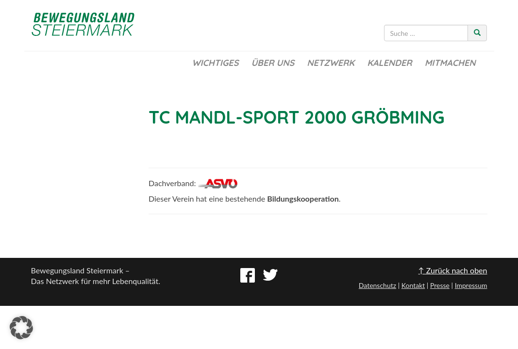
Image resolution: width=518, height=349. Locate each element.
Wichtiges (215, 62)
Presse (440, 285)
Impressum (471, 285)
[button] (21, 327)
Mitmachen (450, 62)
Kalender (389, 62)
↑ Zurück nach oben (452, 270)
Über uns (272, 62)
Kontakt (413, 285)
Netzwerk (330, 62)
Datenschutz (377, 285)
